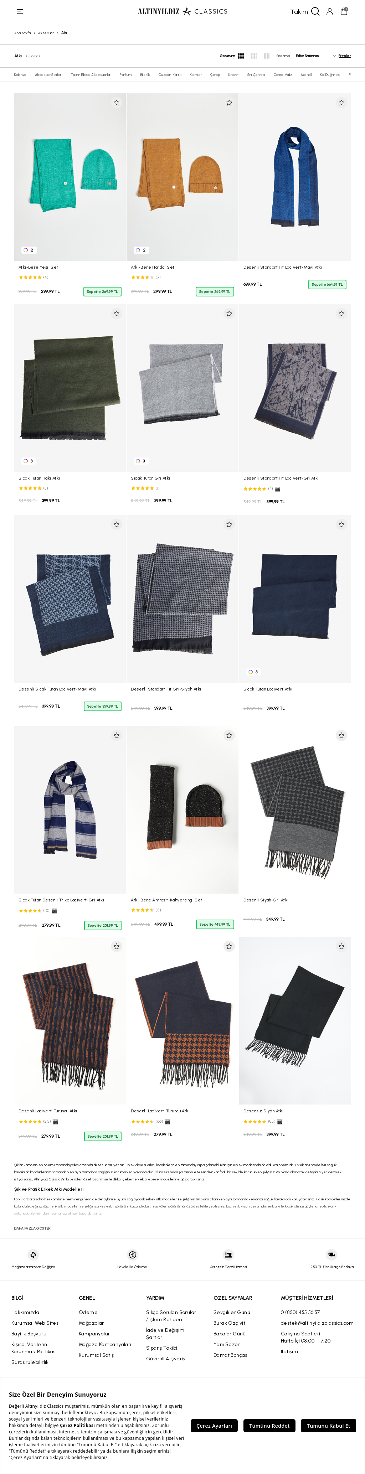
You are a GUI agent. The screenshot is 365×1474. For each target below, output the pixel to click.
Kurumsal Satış (96, 1355)
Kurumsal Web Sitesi (35, 1323)
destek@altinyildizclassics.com (317, 1323)
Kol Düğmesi (330, 74)
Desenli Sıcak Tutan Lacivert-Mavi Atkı (57, 689)
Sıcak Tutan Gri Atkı (150, 478)
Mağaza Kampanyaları (105, 1344)
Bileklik (145, 74)
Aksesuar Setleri (48, 74)
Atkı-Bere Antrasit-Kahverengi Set (166, 900)
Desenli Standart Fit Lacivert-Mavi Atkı (283, 267)
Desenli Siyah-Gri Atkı (266, 900)
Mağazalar (91, 1323)
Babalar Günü (230, 1334)
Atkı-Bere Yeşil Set (38, 267)
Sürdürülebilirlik (30, 1362)
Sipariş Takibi (162, 1348)
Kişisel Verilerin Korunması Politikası (34, 1348)
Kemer (196, 74)
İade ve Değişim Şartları (165, 1333)
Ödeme (88, 1312)
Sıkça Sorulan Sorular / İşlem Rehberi (171, 1316)
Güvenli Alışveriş (165, 1359)
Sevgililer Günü (232, 1312)
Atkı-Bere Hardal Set (152, 267)
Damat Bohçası (231, 1355)
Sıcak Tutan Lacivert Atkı (268, 689)
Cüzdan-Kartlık (170, 74)
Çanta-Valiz (283, 74)
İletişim (289, 1352)
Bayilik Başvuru (28, 1334)
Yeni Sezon (227, 1344)
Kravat (233, 74)
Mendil (306, 74)
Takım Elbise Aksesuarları (91, 74)
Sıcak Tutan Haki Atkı (39, 478)
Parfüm (126, 74)
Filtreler (345, 56)
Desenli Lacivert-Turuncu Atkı (48, 1110)
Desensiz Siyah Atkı (263, 1110)
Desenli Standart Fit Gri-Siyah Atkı (166, 689)
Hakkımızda (25, 1312)
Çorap (215, 74)
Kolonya (20, 74)
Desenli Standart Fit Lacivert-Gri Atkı (281, 478)
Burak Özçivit (229, 1323)
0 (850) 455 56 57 (300, 1312)
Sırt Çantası (256, 74)
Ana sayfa (22, 33)
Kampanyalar (94, 1334)
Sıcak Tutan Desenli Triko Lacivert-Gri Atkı (61, 900)
